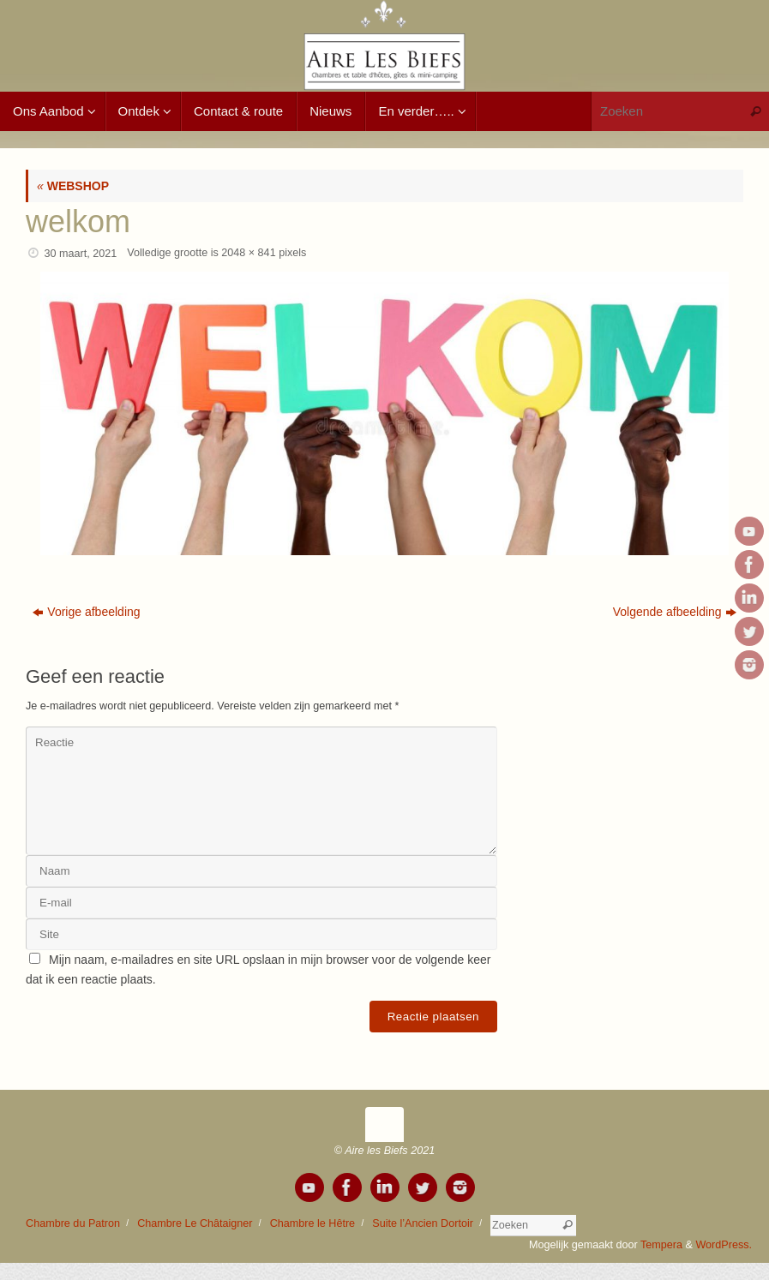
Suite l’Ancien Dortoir (422, 1223)
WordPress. (723, 1245)
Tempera (661, 1245)
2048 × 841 (248, 253)
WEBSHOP (73, 186)
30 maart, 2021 (81, 254)
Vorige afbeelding (86, 612)
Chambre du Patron (73, 1223)
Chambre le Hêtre (312, 1223)
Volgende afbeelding (674, 612)
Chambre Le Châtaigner (194, 1223)
